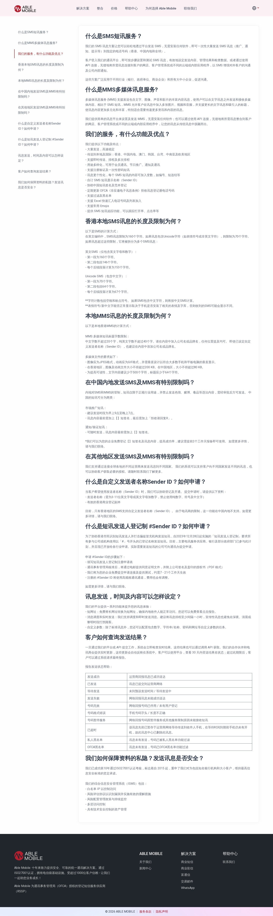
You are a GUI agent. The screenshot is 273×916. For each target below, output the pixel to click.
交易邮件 (187, 881)
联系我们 (229, 862)
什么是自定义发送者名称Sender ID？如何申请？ (39, 126)
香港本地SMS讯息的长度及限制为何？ (41, 67)
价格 (114, 8)
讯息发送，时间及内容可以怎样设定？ (41, 158)
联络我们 (190, 8)
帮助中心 (131, 8)
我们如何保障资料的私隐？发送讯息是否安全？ (41, 184)
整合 (100, 8)
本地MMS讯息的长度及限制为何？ (41, 80)
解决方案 (82, 8)
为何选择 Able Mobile (160, 8)
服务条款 (145, 911)
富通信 (185, 875)
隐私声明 (162, 911)
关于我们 (145, 862)
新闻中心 (145, 868)
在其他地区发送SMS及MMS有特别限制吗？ (41, 110)
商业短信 (187, 862)
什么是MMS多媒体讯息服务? (37, 43)
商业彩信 (187, 868)
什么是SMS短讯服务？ (33, 32)
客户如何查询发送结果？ (34, 171)
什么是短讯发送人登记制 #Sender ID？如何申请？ (41, 142)
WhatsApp (188, 888)
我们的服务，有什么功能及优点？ (41, 54)
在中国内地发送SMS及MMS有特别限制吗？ (41, 94)
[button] (255, 8)
